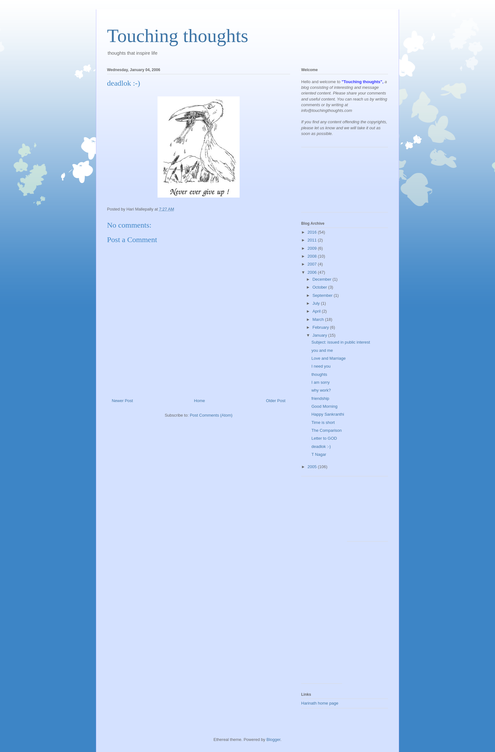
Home (199, 400)
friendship (320, 398)
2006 (312, 272)
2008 (312, 256)
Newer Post (122, 400)
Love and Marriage (328, 358)
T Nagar (318, 454)
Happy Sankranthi (327, 414)
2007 (312, 264)
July (317, 303)
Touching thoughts (177, 35)
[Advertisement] (329, 182)
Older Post (275, 400)
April (317, 311)
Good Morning (324, 406)
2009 (312, 248)
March (319, 319)
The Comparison (326, 430)
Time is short (323, 422)
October (320, 287)
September (323, 295)
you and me (322, 350)
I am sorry (320, 382)
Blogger (273, 739)
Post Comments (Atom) (211, 415)
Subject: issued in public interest (340, 342)
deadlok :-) (321, 446)
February (321, 327)
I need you (321, 366)
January (320, 335)
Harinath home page (319, 703)
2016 (312, 232)
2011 (312, 240)
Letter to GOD (324, 438)
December (323, 279)
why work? (321, 390)
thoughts (319, 374)
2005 (312, 466)
